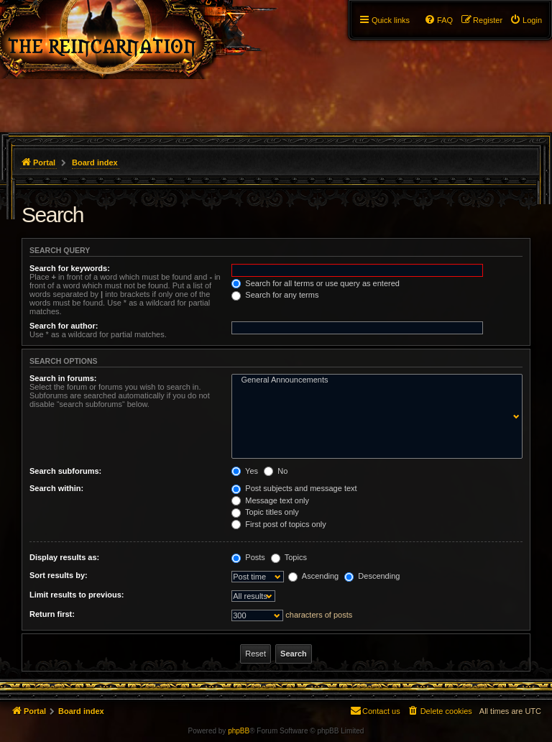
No (276, 471)
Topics (289, 557)
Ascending (313, 576)
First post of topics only (278, 524)
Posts (248, 557)
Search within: (56, 488)
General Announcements (374, 380)
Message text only (270, 500)
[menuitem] (526, 20)
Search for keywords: (69, 268)
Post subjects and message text (293, 488)
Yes (244, 471)
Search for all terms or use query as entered (315, 283)
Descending (372, 576)
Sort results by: (58, 575)
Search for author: (63, 325)
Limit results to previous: (76, 594)
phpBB (238, 731)
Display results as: (64, 557)
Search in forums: (63, 378)
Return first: (52, 614)
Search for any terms (274, 294)
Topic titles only (264, 512)
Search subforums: (65, 471)
